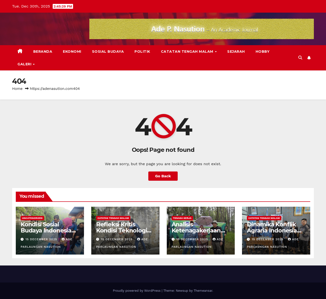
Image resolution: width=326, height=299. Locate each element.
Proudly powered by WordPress (137, 290)
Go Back (163, 176)
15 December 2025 (41, 239)
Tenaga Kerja (182, 218)
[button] (300, 57)
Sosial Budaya (108, 51)
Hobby (263, 51)
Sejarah (236, 51)
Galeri (25, 64)
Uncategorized (32, 218)
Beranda (42, 51)
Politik (142, 51)
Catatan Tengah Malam (188, 51)
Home (17, 88)
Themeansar (203, 290)
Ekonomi (72, 51)
